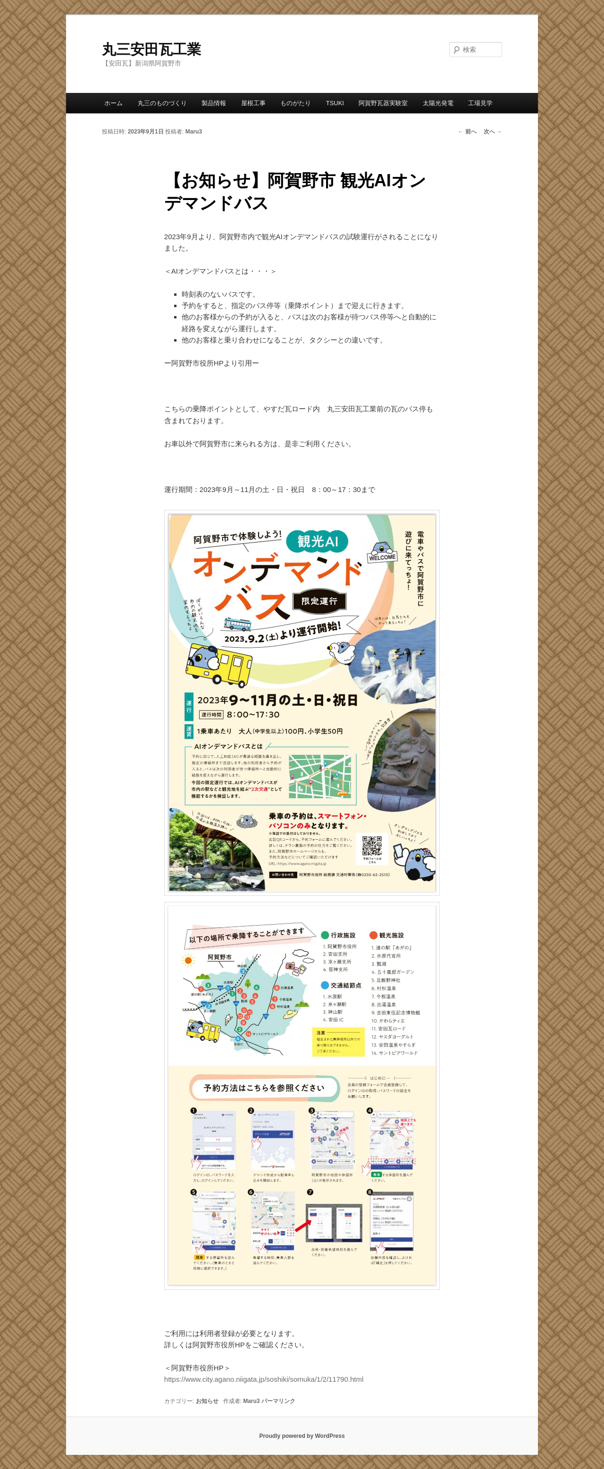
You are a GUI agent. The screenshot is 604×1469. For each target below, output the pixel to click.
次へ (493, 131)
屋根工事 (253, 103)
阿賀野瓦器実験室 (383, 103)
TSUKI (335, 103)
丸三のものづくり (162, 103)
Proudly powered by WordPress (301, 1436)
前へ (467, 131)
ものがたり (295, 103)
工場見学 (480, 103)
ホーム (113, 103)
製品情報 (213, 103)
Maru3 (193, 131)
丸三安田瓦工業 (151, 49)
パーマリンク (278, 1401)
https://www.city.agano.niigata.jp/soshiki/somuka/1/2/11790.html (263, 1379)
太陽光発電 (438, 103)
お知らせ (207, 1401)
